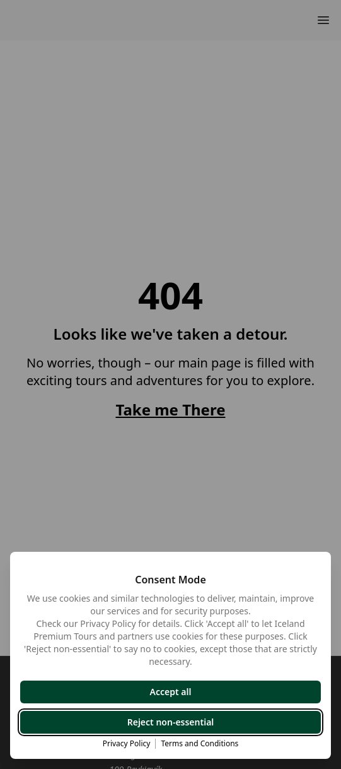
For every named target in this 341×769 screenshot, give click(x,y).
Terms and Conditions (199, 744)
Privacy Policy (127, 744)
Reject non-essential (170, 722)
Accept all (171, 692)
